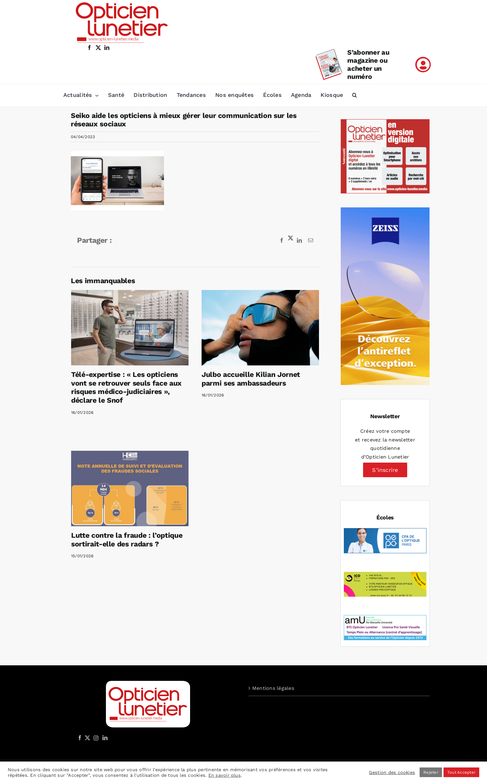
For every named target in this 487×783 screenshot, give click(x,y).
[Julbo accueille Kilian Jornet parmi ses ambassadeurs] (254, 327)
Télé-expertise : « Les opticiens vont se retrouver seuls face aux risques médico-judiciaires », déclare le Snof (126, 387)
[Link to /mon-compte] (423, 64)
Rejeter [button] (430, 772)
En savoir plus (224, 775)
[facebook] (89, 47)
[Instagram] (95, 737)
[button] (354, 95)
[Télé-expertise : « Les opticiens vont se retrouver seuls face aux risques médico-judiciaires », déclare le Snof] (130, 327)
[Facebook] (79, 737)
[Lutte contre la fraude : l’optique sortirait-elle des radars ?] (152, 468)
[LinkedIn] (104, 737)
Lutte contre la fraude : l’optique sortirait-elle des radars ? (148, 519)
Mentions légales (273, 688)
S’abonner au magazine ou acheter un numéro (368, 64)
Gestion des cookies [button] (392, 772)
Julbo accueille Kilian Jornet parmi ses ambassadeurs (245, 378)
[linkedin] (106, 47)
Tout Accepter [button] (461, 772)
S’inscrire (385, 470)
